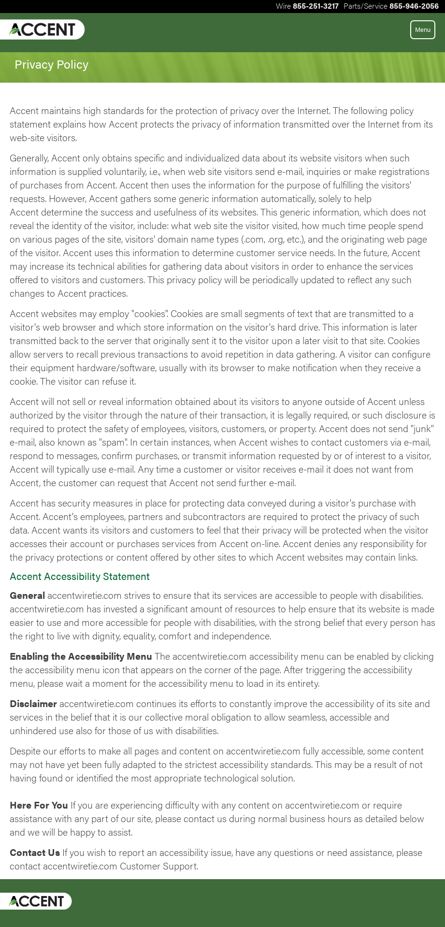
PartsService (391, 5)
